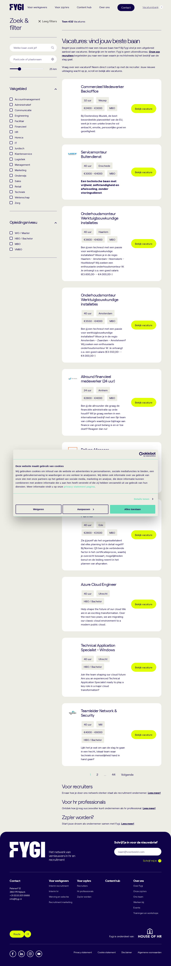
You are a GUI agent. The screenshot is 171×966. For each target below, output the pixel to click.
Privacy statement (83, 952)
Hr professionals (85, 891)
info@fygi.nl (16, 898)
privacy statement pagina (79, 486)
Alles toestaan (38, 509)
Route (17, 934)
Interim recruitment (59, 885)
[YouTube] (39, 954)
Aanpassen (85, 509)
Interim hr (54, 891)
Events (136, 907)
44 (113, 774)
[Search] (52, 47)
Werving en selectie (59, 896)
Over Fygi (138, 885)
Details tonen (141, 499)
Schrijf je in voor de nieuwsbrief (135, 842)
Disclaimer (126, 952)
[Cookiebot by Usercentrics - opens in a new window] (141, 454)
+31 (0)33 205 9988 (20, 895)
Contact (126, 7)
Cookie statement (107, 952)
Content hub (84, 7)
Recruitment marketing (60, 902)
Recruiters (82, 885)
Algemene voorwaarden (150, 952)
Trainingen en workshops (145, 913)
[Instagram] (30, 954)
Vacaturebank (150, 7)
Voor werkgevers (37, 7)
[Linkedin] (21, 954)
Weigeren (131, 509)
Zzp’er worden (84, 896)
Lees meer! (154, 792)
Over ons (104, 7)
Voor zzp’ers (62, 7)
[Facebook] (13, 954)
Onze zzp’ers (140, 891)
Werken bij (138, 902)
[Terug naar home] (17, 7)
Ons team (138, 896)
